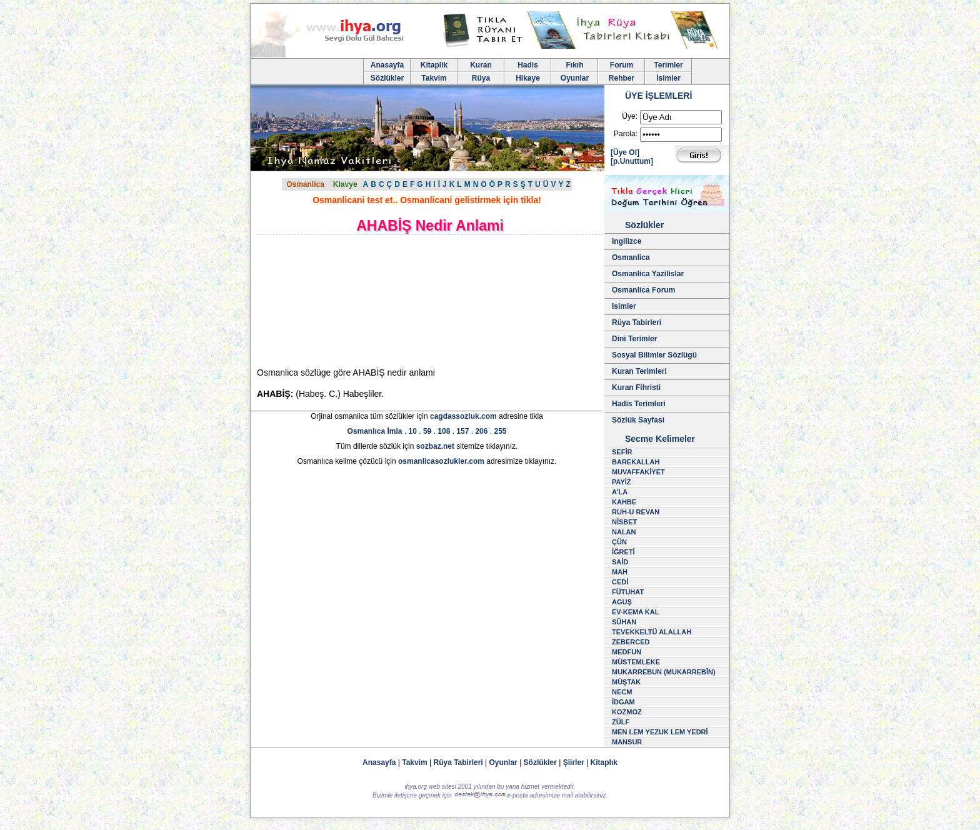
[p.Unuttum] (632, 161)
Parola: (626, 133)
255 (500, 431)
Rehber (621, 78)
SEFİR (622, 452)
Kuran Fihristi (636, 387)
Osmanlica (305, 184)
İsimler (668, 78)
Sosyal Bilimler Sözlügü (654, 355)
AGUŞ (622, 602)
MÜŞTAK (626, 682)
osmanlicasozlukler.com (441, 461)
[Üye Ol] (625, 152)
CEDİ (620, 582)
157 (462, 431)
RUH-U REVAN (635, 512)
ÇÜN (619, 542)
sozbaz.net (435, 446)
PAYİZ (621, 482)
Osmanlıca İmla (375, 431)
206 (481, 431)
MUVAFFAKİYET (638, 472)
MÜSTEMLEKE (636, 662)
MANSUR (627, 742)
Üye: (630, 116)
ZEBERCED (631, 642)
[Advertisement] (363, 300)
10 (413, 431)
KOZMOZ (627, 712)
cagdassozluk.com (463, 416)
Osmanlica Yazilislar (648, 273)
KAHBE (624, 502)
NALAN (624, 532)
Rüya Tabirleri (636, 322)
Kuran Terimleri (639, 371)
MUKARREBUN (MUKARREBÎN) (664, 672)
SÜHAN (624, 622)
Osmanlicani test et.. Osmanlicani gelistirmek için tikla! (426, 200)
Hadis (528, 65)
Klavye (345, 184)
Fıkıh (574, 65)
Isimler (624, 306)
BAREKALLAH (635, 462)
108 (444, 431)
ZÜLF (620, 722)
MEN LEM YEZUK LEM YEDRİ (660, 732)
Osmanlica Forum (643, 290)
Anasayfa (387, 65)
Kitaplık (604, 762)
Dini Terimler (634, 338)
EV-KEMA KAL (635, 612)
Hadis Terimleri (639, 403)
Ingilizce (626, 241)
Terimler (668, 65)
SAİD (620, 562)
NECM (622, 692)
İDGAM (623, 702)
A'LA (620, 492)
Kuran (481, 65)
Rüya (481, 78)
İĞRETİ (623, 552)
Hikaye (528, 78)
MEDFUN (626, 652)
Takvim (433, 78)
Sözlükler (387, 78)
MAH (620, 572)
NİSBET (624, 522)
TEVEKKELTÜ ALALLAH (651, 632)
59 (427, 431)
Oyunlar (575, 78)
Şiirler (573, 762)
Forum (621, 65)
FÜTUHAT (628, 592)
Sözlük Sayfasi (638, 420)
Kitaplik (434, 65)
